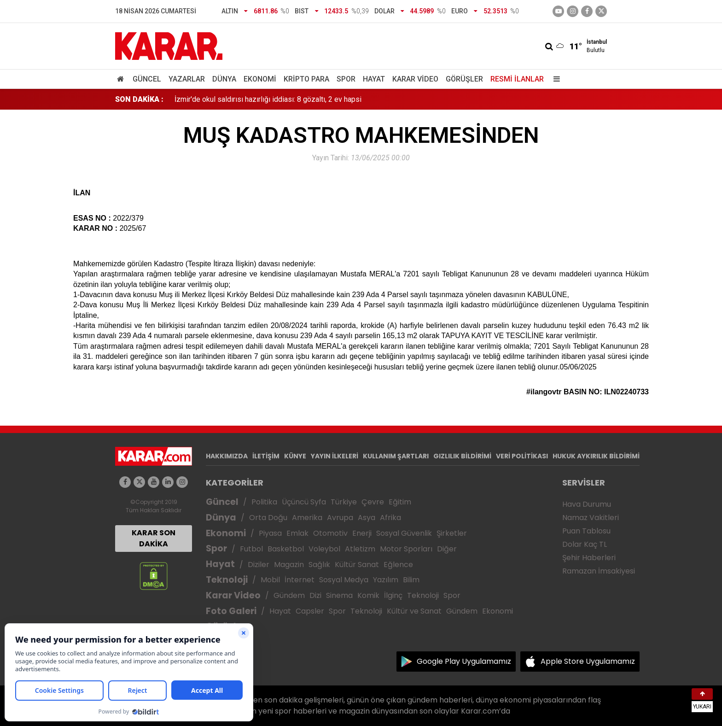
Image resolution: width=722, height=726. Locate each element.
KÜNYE (295, 456)
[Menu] (554, 79)
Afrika (390, 517)
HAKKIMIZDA (227, 456)
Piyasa (270, 533)
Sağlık (319, 564)
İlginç (393, 595)
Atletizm (360, 549)
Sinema (339, 595)
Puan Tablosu (586, 531)
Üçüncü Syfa (304, 502)
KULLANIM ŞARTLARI (396, 456)
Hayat (374, 79)
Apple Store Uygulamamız (588, 661)
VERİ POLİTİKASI (522, 456)
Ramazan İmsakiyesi (598, 571)
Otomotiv (330, 533)
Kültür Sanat (357, 564)
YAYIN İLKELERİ (334, 456)
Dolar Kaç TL (584, 544)
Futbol (251, 549)
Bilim (411, 579)
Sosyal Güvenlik (404, 533)
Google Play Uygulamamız (464, 661)
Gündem (289, 595)
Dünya (224, 79)
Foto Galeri (231, 611)
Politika (264, 502)
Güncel (147, 79)
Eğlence (398, 564)
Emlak (297, 533)
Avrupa (340, 517)
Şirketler (452, 533)
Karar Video (415, 79)
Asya (366, 517)
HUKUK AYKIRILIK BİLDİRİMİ (596, 456)
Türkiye (344, 502)
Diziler (258, 564)
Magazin (289, 564)
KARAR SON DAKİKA (153, 538)
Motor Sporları (406, 549)
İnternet (299, 579)
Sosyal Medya (343, 579)
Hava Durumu (586, 504)
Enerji (362, 533)
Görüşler (464, 79)
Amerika (307, 517)
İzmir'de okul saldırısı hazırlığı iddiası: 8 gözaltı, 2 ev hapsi (268, 99)
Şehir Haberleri (589, 557)
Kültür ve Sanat (414, 611)
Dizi (315, 595)
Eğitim (400, 502)
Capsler (310, 611)
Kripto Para (306, 79)
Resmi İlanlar (517, 79)
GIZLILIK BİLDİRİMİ (462, 456)
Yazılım (385, 579)
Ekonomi (260, 79)
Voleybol (324, 549)
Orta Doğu (268, 517)
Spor (346, 79)
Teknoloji (227, 580)
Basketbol (286, 549)
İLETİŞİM (265, 456)
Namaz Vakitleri (590, 517)
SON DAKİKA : (139, 99)
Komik (368, 595)
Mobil (270, 579)
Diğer (447, 549)
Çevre (372, 502)
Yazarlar (187, 79)
